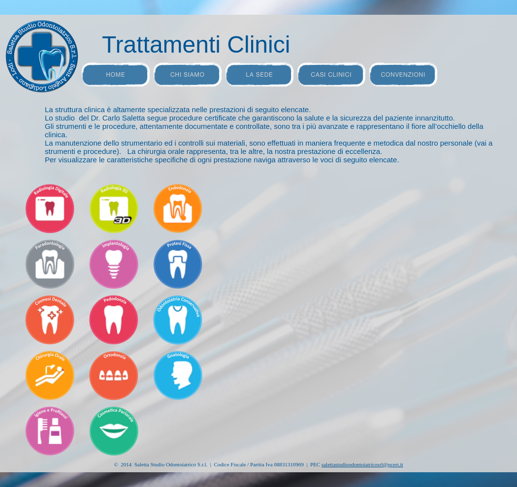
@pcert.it (362, 464)
